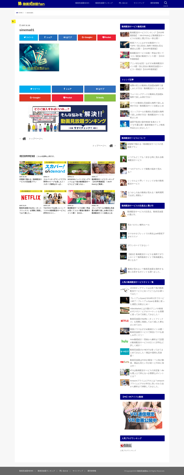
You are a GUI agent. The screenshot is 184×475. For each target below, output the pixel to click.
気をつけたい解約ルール (139, 225)
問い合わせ (123, 3)
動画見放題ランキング (104, 3)
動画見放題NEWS (82, 3)
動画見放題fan (142, 471)
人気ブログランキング (128, 450)
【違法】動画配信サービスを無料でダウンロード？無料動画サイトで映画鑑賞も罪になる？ (146, 257)
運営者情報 (154, 3)
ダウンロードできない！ (139, 245)
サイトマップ (139, 3)
